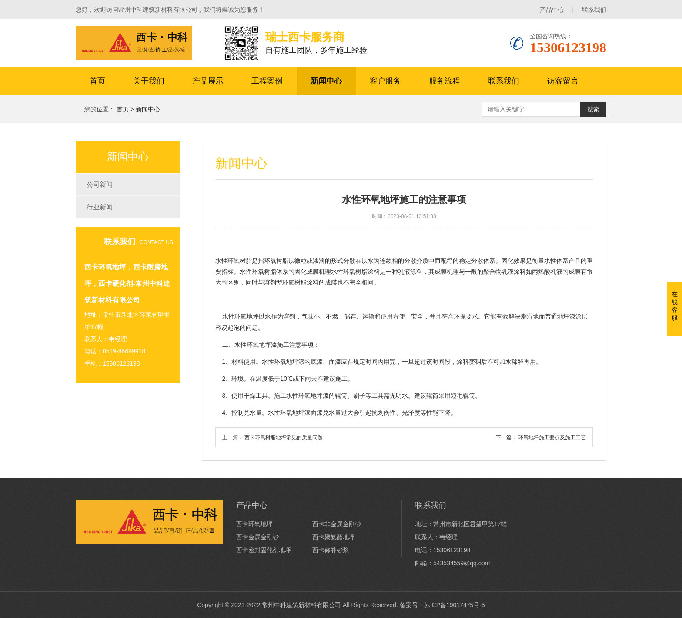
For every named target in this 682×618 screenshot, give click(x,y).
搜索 (593, 109)
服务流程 (444, 81)
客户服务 (385, 81)
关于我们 (148, 81)
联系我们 (594, 9)
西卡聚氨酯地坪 (333, 537)
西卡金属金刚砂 (257, 537)
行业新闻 (100, 207)
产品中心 (552, 9)
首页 (97, 81)
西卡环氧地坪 (254, 524)
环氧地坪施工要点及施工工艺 (552, 437)
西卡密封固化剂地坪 (263, 550)
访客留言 (562, 81)
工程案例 (267, 81)
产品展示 (208, 81)
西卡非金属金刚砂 (336, 524)
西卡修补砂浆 (330, 550)
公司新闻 (100, 184)
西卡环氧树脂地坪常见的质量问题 (283, 437)
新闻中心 (326, 81)
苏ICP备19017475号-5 (454, 604)
